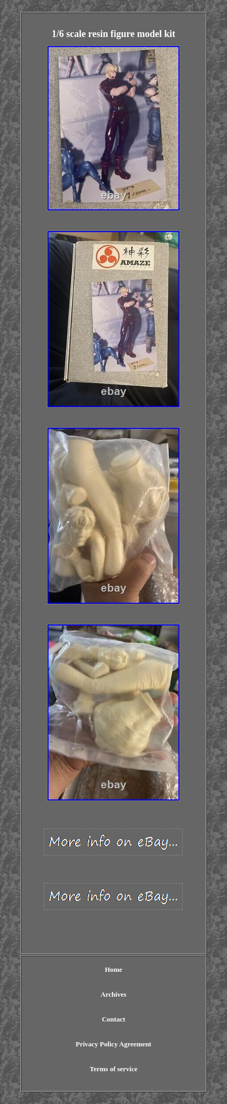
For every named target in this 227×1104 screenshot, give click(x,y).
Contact (113, 1019)
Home (113, 969)
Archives (114, 994)
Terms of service (114, 1069)
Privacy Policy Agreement (113, 1044)
